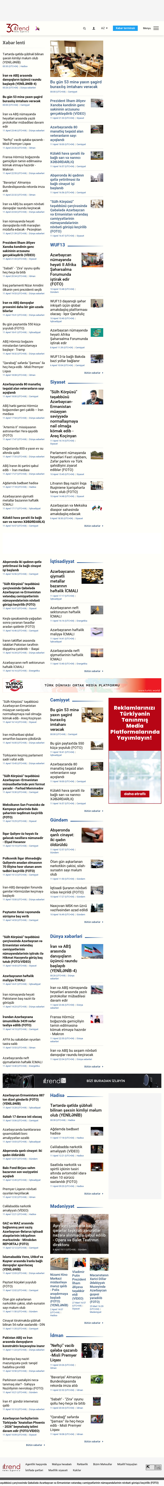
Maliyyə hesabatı (62, 1464)
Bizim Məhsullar (102, 1464)
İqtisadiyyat (62, 561)
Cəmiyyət (60, 700)
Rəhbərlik (82, 1464)
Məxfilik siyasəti (58, 1470)
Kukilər (77, 1470)
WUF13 (57, 244)
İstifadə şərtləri (34, 1470)
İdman (56, 1335)
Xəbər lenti (14, 42)
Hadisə (57, 1095)
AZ (103, 28)
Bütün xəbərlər (92, 372)
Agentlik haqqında (36, 1464)
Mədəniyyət (62, 1206)
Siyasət (57, 382)
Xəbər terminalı (125, 28)
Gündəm (59, 820)
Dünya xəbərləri (66, 936)
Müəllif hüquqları (127, 1464)
